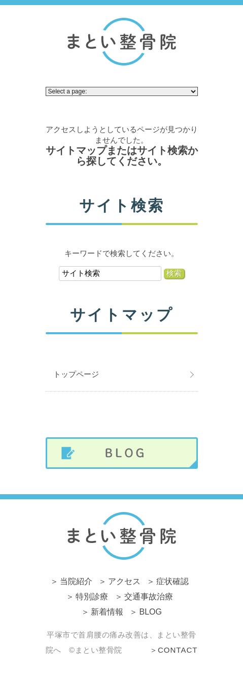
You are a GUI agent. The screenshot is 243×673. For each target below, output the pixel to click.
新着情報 (107, 611)
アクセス (124, 581)
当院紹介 (76, 581)
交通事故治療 (148, 596)
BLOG (151, 611)
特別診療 (92, 596)
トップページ (76, 374)
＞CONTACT (173, 650)
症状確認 (172, 581)
